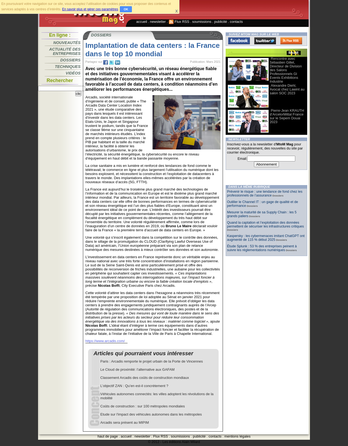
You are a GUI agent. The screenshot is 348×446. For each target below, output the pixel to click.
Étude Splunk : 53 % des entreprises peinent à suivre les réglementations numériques (262, 248)
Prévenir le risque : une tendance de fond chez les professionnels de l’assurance (264, 193)
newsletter (158, 22)
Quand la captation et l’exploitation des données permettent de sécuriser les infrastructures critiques (265, 224)
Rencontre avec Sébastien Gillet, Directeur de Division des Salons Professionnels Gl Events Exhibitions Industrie (286, 70)
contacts (236, 22)
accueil (141, 22)
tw (111, 62)
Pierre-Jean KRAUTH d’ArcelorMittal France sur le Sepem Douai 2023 (287, 116)
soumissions (201, 22)
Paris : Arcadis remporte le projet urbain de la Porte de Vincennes (151, 361)
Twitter (265, 40)
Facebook (239, 40)
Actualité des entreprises (64, 51)
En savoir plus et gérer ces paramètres (90, 9)
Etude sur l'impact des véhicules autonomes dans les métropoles (151, 414)
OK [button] (126, 9)
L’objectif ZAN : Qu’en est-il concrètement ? (134, 386)
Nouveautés (66, 42)
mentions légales (237, 436)
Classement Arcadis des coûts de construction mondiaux (144, 378)
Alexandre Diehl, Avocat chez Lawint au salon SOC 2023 (287, 89)
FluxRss (291, 40)
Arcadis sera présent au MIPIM (124, 422)
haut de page (108, 436)
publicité (220, 22)
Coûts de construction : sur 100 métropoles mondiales (142, 406)
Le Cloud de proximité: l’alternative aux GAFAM (137, 369)
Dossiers (70, 60)
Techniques (67, 66)
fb (105, 62)
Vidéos (73, 73)
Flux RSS (179, 22)
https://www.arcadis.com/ (105, 341)
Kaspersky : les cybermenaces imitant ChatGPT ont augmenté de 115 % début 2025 (265, 238)
